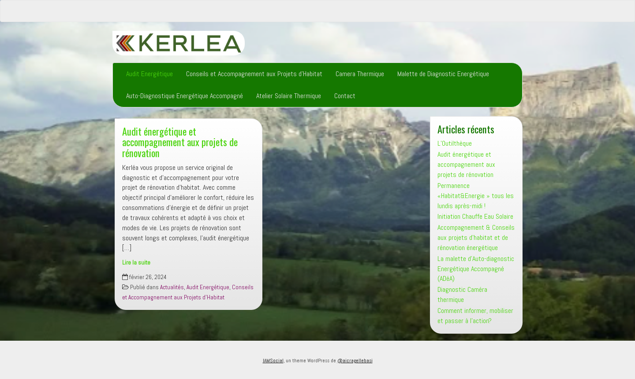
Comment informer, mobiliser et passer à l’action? (475, 315)
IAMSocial (273, 360)
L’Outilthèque (454, 143)
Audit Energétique (149, 73)
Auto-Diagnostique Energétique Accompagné (184, 95)
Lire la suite (136, 262)
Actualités (172, 287)
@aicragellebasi (355, 360)
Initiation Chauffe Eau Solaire (475, 216)
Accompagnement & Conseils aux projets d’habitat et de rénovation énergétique (476, 237)
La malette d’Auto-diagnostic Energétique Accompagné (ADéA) (475, 268)
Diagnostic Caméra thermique (462, 294)
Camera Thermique (360, 73)
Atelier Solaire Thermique (288, 95)
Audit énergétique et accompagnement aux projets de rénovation (180, 142)
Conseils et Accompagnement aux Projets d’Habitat (254, 73)
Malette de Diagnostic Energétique (443, 73)
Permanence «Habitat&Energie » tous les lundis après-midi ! (475, 195)
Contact (344, 95)
